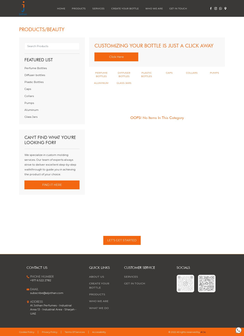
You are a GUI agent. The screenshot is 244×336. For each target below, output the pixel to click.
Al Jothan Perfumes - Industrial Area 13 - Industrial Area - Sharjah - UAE (53, 309)
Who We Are (154, 8)
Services (98, 8)
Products (79, 8)
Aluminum (31, 110)
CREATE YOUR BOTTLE (99, 285)
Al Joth (204, 332)
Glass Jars (30, 116)
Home (61, 8)
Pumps (29, 103)
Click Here (116, 57)
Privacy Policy (49, 332)
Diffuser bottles (34, 75)
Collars (29, 96)
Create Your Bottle (125, 8)
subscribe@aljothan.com (46, 293)
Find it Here (52, 185)
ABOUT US (96, 276)
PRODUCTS (97, 294)
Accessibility (99, 332)
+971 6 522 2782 (40, 280)
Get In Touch (178, 8)
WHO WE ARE (98, 301)
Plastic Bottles (33, 82)
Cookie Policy (26, 332)
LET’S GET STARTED (122, 240)
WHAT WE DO (99, 308)
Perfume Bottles (35, 68)
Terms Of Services (75, 332)
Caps (27, 89)
